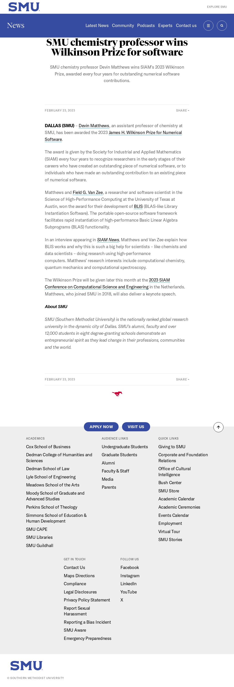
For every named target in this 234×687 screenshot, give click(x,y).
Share (181, 110)
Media (107, 479)
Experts (165, 25)
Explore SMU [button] (217, 6)
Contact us (186, 25)
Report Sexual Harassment (77, 611)
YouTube (128, 592)
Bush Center (170, 482)
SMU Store (168, 491)
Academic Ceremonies (179, 507)
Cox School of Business (48, 446)
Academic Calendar (176, 499)
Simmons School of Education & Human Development (56, 518)
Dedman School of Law (47, 468)
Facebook (129, 567)
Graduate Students (119, 454)
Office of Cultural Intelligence (174, 471)
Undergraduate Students (125, 446)
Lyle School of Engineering (51, 477)
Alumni (108, 463)
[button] (218, 427)
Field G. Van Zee (88, 192)
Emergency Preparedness (88, 638)
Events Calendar (173, 515)
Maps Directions (79, 575)
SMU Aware (75, 630)
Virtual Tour (169, 531)
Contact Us (74, 567)
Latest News (97, 25)
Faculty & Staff (115, 471)
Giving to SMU (172, 446)
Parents (109, 487)
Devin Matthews (94, 125)
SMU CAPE (37, 529)
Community (123, 25)
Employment (170, 523)
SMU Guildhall (39, 545)
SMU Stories (170, 539)
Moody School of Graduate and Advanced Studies (55, 496)
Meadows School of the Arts (53, 485)
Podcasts (146, 25)
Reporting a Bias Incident (87, 622)
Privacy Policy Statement (87, 600)
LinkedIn (128, 583)
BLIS (138, 206)
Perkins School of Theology (51, 507)
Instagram (129, 575)
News (15, 25)
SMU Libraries (39, 537)
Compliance (75, 583)
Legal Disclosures (80, 592)
